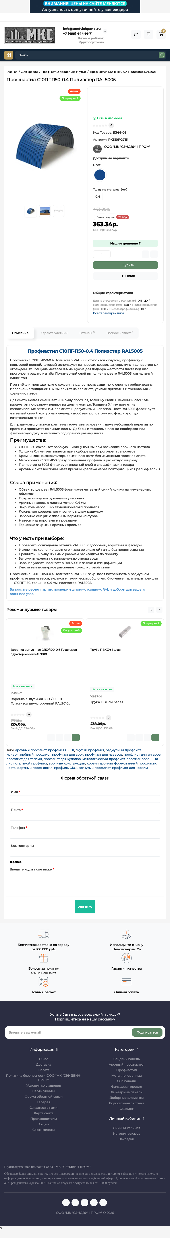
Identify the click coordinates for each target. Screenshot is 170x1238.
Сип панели (126, 1081)
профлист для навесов (103, 755)
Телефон (18, 828)
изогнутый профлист (93, 768)
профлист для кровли (130, 768)
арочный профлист (30, 750)
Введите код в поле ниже (31, 869)
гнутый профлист (90, 750)
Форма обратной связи (44, 1097)
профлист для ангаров (142, 755)
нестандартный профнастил (29, 768)
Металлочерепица (126, 1076)
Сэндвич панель (126, 1059)
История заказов (126, 1134)
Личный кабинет (126, 1128)
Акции (43, 1124)
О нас (43, 1059)
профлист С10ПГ (61, 750)
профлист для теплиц (24, 759)
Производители (43, 1119)
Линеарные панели (127, 1092)
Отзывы (87, 333)
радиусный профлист (123, 750)
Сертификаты (43, 1091)
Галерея (43, 1102)
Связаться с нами (43, 1108)
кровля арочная (100, 763)
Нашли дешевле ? (125, 243)
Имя (14, 792)
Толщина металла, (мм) (110, 189)
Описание (20, 333)
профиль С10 (64, 768)
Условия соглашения (43, 1086)
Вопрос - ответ (119, 333)
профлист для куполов (62, 759)
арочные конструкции (67, 763)
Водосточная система (126, 1103)
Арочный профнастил (126, 1065)
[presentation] (43, 881)
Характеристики (54, 333)
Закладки (126, 1139)
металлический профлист (103, 759)
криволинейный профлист (28, 755)
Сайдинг (126, 1109)
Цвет (96, 165)
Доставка (43, 1065)
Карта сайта (43, 1113)
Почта (16, 810)
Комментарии (22, 846)
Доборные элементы (127, 1098)
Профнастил (126, 1070)
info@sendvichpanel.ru (81, 29)
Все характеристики (108, 313)
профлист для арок (67, 755)
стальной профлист (31, 763)
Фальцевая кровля (126, 1087)
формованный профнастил (136, 763)
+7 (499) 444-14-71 (77, 34)
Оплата (43, 1070)
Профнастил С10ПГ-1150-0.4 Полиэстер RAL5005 (85, 351)
